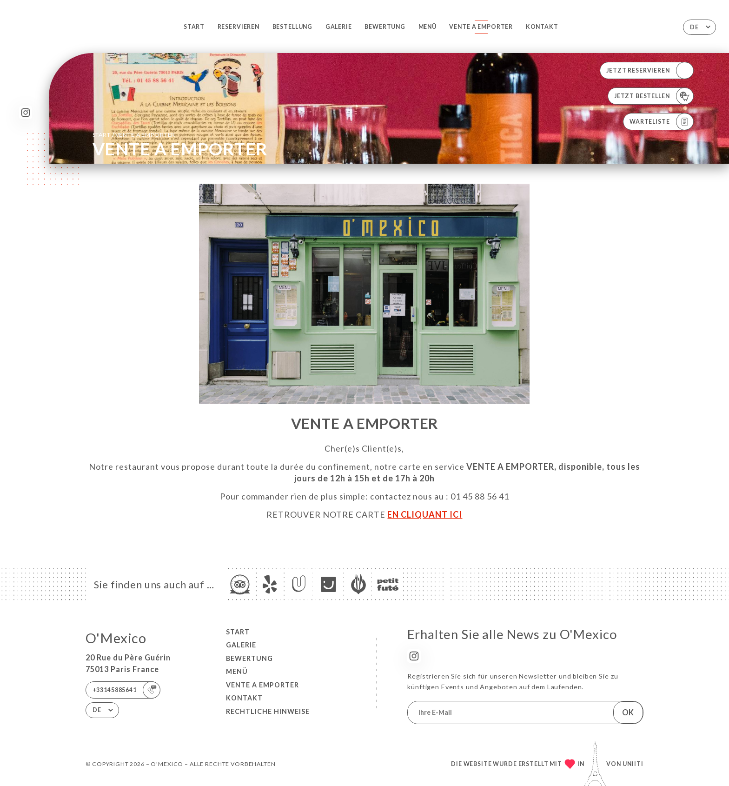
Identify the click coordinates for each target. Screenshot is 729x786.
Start (194, 26)
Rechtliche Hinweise (268, 711)
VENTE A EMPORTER (481, 26)
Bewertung (384, 26)
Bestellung (292, 26)
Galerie (338, 26)
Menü (427, 26)
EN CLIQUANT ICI (424, 514)
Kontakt (542, 26)
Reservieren (238, 26)
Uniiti (633, 763)
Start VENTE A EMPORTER (134, 134)
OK (628, 712)
